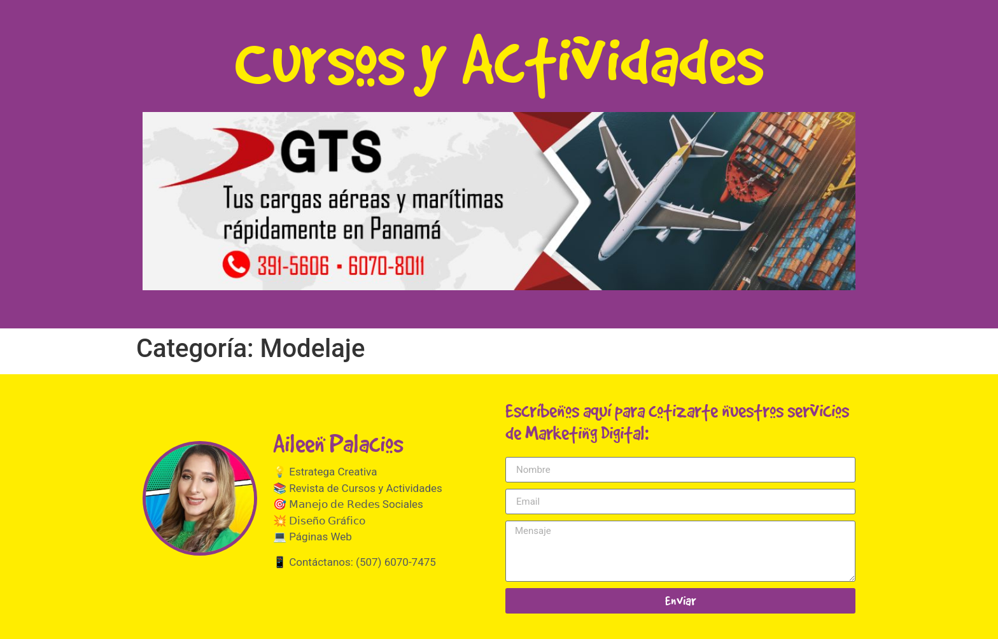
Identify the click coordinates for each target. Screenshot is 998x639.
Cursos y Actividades (499, 59)
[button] (499, 201)
